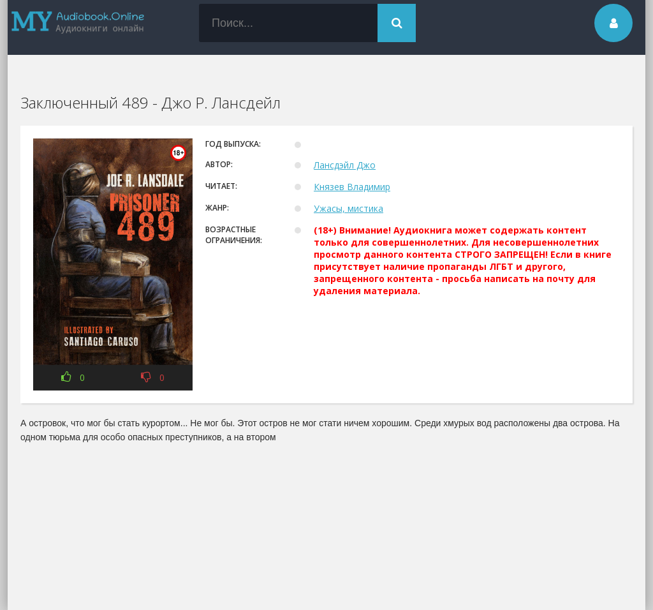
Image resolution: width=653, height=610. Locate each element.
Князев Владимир (352, 187)
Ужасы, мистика (348, 208)
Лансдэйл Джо (345, 165)
